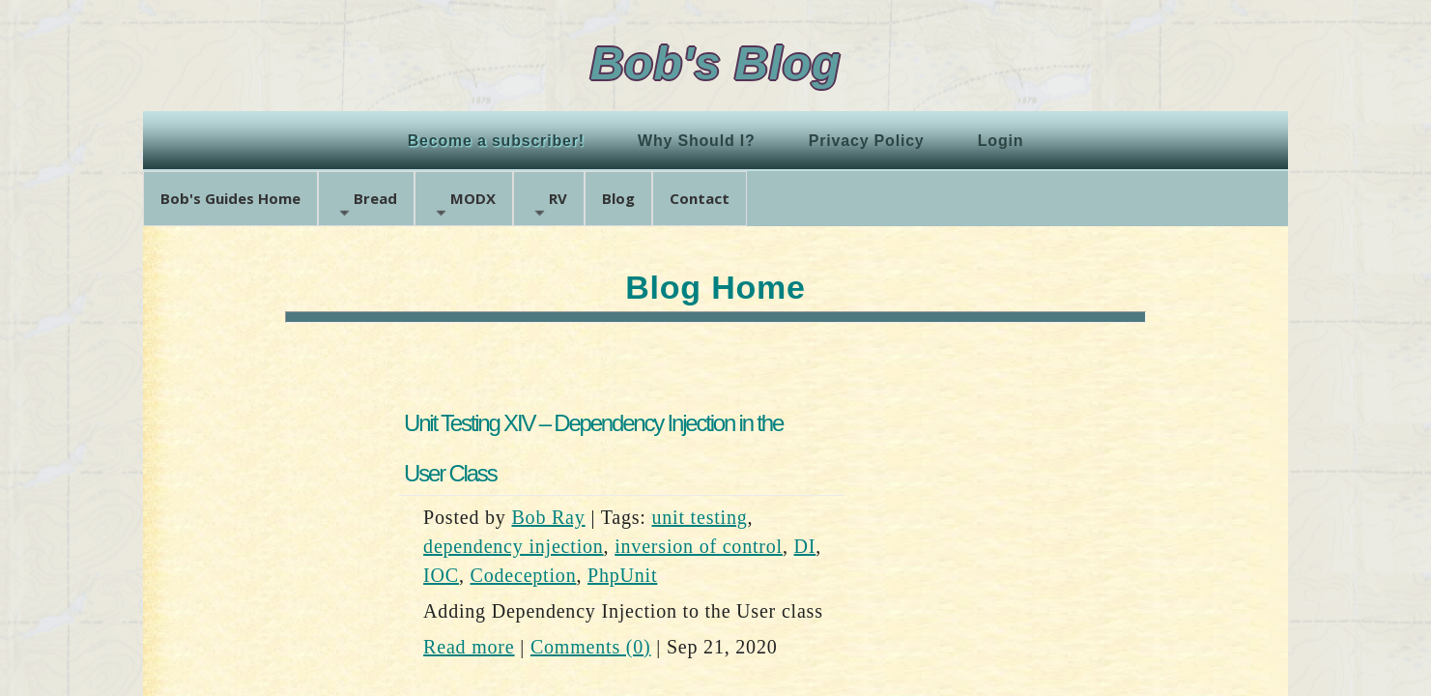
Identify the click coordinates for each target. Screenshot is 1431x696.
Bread (366, 204)
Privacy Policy (867, 140)
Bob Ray (548, 517)
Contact (700, 198)
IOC (441, 575)
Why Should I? (697, 140)
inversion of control (699, 546)
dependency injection (513, 546)
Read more (468, 646)
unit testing (700, 517)
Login (1001, 140)
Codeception (524, 575)
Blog (618, 198)
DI (805, 546)
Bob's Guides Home (230, 198)
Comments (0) (590, 646)
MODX (464, 204)
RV (548, 204)
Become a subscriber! (496, 140)
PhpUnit (622, 575)
